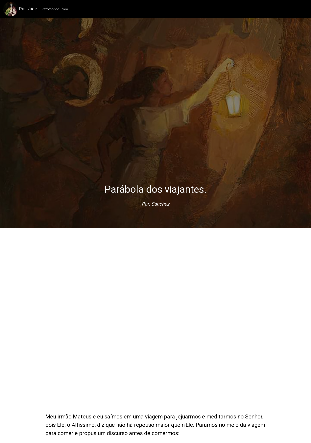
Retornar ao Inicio (54, 9)
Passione (20, 9)
